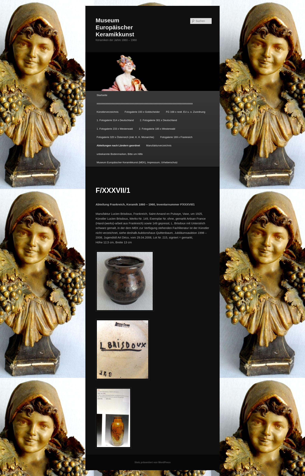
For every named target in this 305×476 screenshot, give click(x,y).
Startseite (102, 95)
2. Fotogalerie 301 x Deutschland (158, 120)
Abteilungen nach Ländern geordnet (118, 145)
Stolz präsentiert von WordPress (152, 462)
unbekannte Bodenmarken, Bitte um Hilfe (120, 154)
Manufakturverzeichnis (158, 145)
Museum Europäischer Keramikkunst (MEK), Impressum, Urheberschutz (137, 162)
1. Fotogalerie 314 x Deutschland (115, 120)
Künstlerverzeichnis (108, 111)
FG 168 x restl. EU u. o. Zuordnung (185, 111)
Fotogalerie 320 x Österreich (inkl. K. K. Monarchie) (125, 137)
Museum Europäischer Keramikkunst (115, 27)
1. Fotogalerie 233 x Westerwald (115, 128)
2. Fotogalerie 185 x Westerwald (157, 128)
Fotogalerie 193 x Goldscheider (142, 111)
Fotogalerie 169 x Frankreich (176, 137)
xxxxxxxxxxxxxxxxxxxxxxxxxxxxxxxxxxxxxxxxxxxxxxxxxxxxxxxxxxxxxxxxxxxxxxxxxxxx (145, 103)
